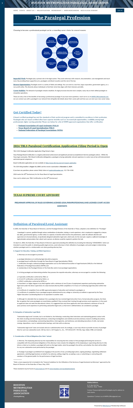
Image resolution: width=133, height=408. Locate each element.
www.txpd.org (40, 369)
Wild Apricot (107, 406)
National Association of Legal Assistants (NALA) (38, 126)
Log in (120, 10)
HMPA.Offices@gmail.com (99, 96)
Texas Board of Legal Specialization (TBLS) (36, 128)
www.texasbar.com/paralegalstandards (62, 369)
